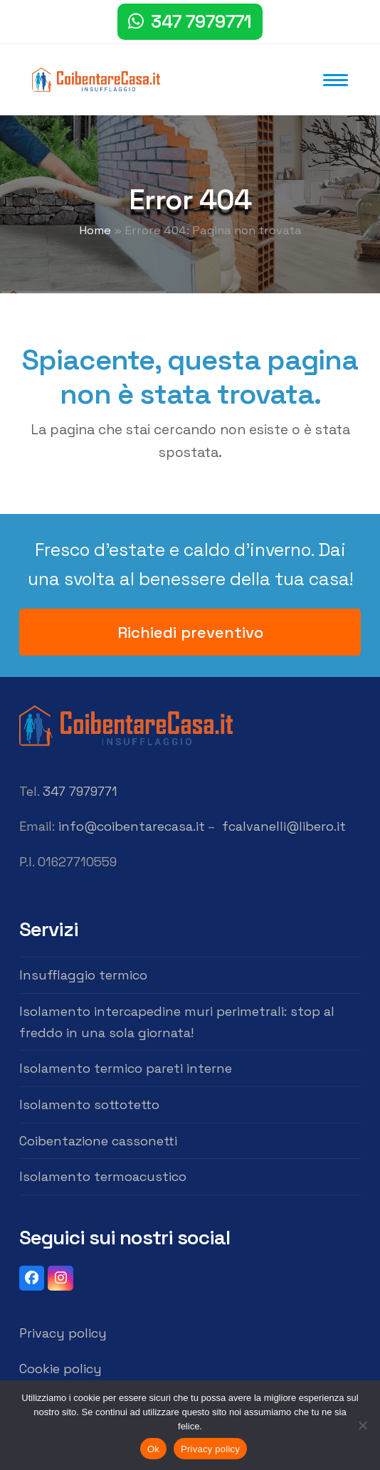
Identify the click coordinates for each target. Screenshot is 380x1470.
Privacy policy (63, 1333)
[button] (335, 80)
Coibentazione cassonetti (98, 1141)
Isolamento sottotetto (89, 1104)
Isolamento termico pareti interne (125, 1068)
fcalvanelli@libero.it (284, 826)
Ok (153, 1449)
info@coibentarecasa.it (131, 826)
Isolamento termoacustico (102, 1176)
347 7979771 (201, 21)
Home (95, 230)
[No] (362, 1425)
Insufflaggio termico (83, 975)
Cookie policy (60, 1368)
